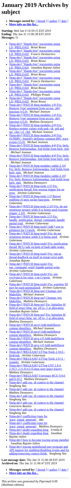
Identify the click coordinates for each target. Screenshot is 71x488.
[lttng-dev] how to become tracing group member (39, 440)
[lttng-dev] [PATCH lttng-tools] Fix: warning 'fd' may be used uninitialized (38, 286)
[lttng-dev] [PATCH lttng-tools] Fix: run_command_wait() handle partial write (34, 265)
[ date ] (64, 21)
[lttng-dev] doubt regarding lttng (29, 429)
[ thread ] (41, 21)
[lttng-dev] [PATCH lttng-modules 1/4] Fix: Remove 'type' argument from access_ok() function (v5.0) (35, 108)
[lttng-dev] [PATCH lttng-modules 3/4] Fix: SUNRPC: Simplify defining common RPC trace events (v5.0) (38, 139)
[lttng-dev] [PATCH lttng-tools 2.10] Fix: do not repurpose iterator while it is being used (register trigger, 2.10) (38, 210)
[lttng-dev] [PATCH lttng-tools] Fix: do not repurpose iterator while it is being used (35, 235)
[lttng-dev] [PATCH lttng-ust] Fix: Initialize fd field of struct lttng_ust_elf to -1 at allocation (37, 306)
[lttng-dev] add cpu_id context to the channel (36, 382)
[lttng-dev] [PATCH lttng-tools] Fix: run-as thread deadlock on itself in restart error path (36, 255)
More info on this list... (23, 24)
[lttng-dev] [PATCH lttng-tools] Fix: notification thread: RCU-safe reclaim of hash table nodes (38, 245)
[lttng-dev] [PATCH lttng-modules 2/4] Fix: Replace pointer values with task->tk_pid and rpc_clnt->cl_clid (36, 129)
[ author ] (53, 21)
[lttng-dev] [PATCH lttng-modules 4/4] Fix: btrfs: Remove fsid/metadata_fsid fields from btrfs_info (39, 147)
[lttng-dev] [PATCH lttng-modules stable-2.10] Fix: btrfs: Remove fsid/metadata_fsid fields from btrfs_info (39, 169)
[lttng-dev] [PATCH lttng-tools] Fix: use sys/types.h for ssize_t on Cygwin (33, 275)
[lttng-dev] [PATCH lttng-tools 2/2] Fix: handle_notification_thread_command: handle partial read (37, 220)
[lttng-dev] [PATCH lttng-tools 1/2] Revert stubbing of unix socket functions (35, 198)
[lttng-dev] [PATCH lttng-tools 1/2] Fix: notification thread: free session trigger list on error (36, 189)
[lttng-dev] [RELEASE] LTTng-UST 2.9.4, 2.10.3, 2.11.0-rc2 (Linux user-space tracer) (35, 367)
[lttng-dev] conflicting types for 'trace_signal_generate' (28, 418)
